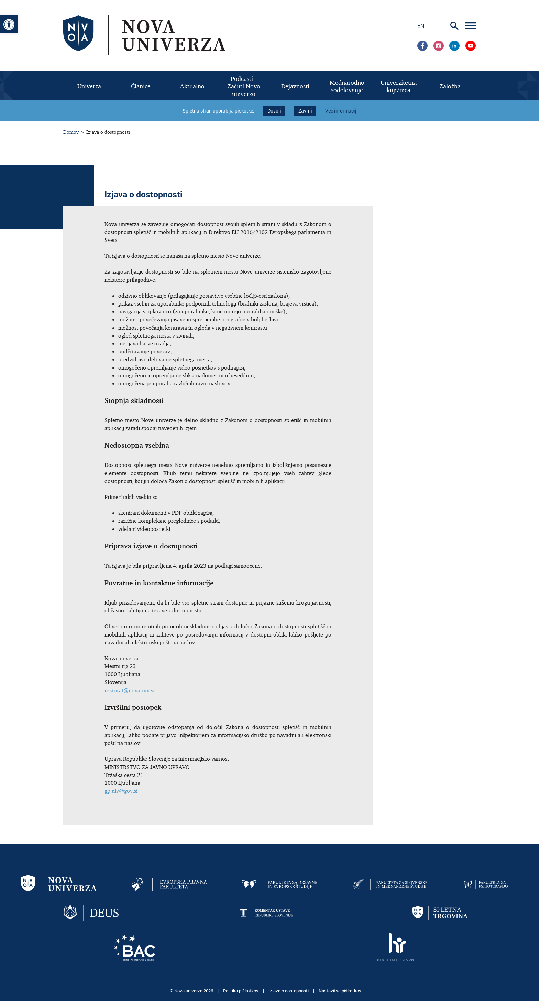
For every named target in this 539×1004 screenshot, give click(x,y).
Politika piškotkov (241, 983)
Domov (71, 125)
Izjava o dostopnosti (289, 983)
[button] (9, 24)
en (420, 25)
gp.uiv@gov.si (121, 783)
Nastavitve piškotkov (340, 983)
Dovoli (274, 107)
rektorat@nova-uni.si (129, 683)
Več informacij (340, 107)
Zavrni (305, 107)
